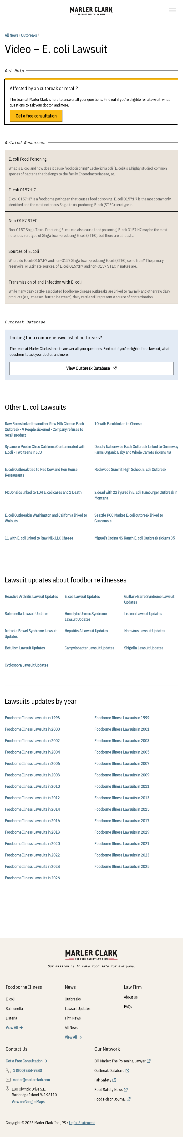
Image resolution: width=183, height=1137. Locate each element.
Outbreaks (29, 35)
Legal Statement (82, 1122)
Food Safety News (108, 1089)
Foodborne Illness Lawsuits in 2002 (32, 740)
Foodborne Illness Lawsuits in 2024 (32, 866)
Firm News (73, 1018)
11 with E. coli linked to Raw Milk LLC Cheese (39, 538)
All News (11, 35)
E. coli (10, 999)
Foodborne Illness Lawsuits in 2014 (32, 809)
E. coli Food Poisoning (28, 159)
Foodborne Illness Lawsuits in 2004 (32, 752)
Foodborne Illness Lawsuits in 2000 (32, 729)
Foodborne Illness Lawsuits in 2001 (121, 729)
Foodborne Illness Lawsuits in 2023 (121, 855)
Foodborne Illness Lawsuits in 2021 (121, 843)
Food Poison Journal (110, 1099)
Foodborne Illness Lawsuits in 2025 (121, 866)
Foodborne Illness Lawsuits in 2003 (121, 740)
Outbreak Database (109, 1070)
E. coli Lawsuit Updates (82, 596)
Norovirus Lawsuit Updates (144, 630)
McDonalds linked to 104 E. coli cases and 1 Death (43, 492)
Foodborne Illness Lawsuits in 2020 (32, 843)
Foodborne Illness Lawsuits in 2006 (32, 763)
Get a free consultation (36, 116)
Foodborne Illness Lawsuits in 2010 (32, 786)
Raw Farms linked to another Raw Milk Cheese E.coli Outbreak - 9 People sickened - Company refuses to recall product (44, 429)
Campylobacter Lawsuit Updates (89, 648)
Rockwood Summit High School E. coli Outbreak (130, 469)
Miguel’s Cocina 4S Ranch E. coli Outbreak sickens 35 (134, 538)
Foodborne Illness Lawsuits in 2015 (121, 809)
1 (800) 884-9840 (27, 1070)
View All (12, 1027)
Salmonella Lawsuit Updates (26, 613)
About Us (131, 997)
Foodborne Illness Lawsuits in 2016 (32, 820)
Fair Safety (102, 1080)
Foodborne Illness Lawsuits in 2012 (32, 797)
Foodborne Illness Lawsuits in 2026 (32, 878)
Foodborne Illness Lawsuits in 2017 (121, 820)
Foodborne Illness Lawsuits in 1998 (32, 717)
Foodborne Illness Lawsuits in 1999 (121, 717)
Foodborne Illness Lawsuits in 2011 (121, 786)
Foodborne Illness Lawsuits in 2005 (121, 752)
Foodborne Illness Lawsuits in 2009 (121, 775)
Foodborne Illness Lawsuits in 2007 (121, 763)
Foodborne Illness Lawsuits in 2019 (121, 832)
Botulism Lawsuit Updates (25, 648)
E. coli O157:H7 (22, 190)
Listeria (11, 1018)
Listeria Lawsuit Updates (143, 613)
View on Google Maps (28, 1101)
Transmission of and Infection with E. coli (45, 282)
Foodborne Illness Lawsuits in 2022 (32, 855)
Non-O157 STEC (23, 220)
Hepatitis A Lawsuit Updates (86, 630)
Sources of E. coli (24, 251)
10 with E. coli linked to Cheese (118, 423)
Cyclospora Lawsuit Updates (26, 665)
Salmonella (14, 1008)
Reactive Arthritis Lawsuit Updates (31, 596)
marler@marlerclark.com (31, 1079)
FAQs (128, 1006)
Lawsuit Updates (78, 1008)
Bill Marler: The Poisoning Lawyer (120, 1061)
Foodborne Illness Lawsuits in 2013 (121, 797)
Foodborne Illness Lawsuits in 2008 (32, 775)
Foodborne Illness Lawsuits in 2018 (32, 832)
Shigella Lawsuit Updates (143, 648)
